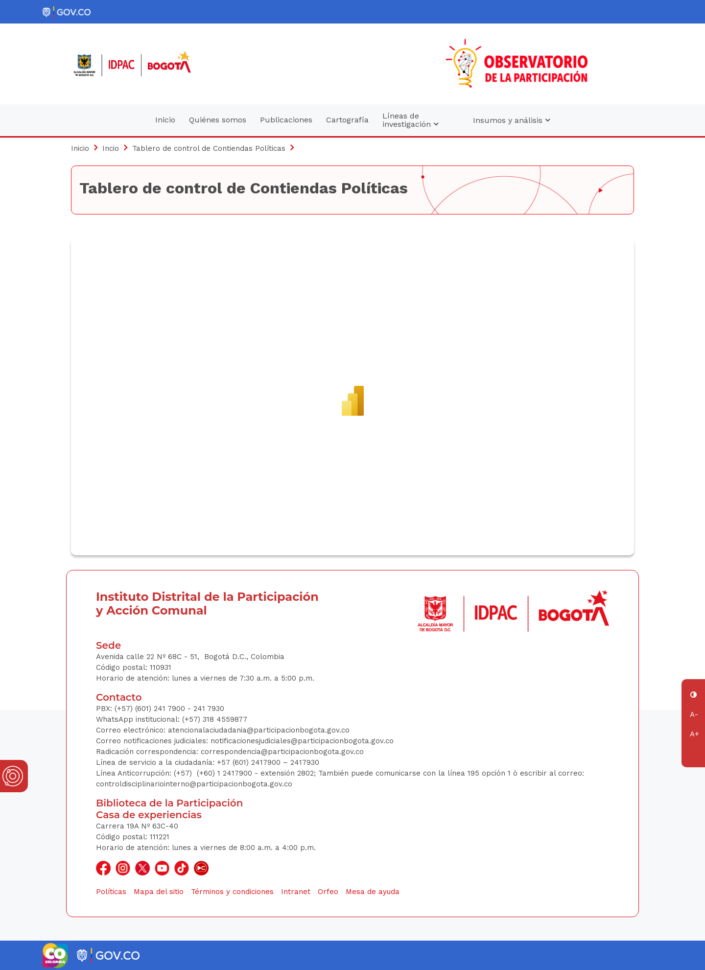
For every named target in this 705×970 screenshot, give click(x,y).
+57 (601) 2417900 (250, 762)
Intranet (295, 891)
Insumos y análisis (511, 120)
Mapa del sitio (159, 891)
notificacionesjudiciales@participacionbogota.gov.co (302, 740)
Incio (110, 148)
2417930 (304, 762)
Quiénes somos (217, 119)
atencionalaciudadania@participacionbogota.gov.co (260, 730)
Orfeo (328, 891)
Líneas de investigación (410, 120)
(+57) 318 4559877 (214, 719)
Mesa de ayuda (373, 891)
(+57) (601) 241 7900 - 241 (160, 708)
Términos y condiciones (232, 891)
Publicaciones (286, 119)
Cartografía (347, 119)
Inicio (165, 119)
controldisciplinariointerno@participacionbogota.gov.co (194, 784)
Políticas (111, 891)
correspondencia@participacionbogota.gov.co (283, 751)
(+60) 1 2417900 (226, 773)
